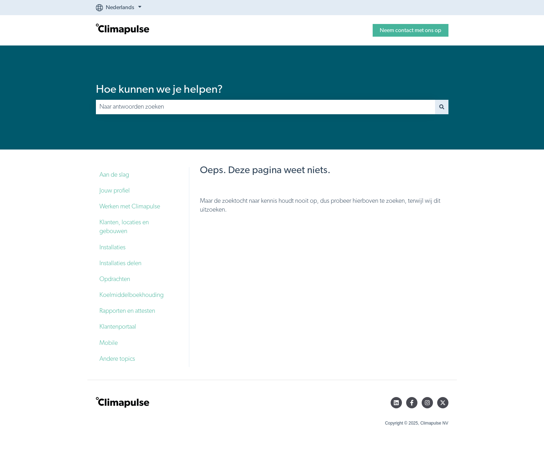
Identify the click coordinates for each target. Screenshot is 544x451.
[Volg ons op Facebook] (411, 402)
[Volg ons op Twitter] (442, 402)
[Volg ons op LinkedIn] (396, 402)
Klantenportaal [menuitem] (117, 327)
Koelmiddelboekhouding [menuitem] (131, 295)
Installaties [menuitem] (112, 247)
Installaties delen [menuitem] (120, 263)
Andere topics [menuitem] (117, 359)
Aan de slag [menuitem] (114, 175)
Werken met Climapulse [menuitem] (129, 206)
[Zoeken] (441, 107)
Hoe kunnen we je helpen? (159, 89)
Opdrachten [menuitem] (114, 279)
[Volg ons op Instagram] (427, 402)
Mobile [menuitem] (108, 343)
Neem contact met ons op (410, 30)
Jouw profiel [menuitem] (114, 191)
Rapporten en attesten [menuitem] (127, 311)
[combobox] (265, 107)
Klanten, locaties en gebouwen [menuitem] (124, 226)
